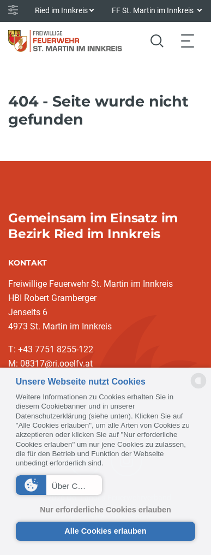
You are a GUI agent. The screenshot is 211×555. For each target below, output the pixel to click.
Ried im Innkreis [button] (61, 10)
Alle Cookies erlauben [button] (105, 531)
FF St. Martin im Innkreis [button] (153, 10)
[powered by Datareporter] (198, 388)
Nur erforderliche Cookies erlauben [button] (105, 509)
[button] (59, 485)
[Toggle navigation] (187, 41)
